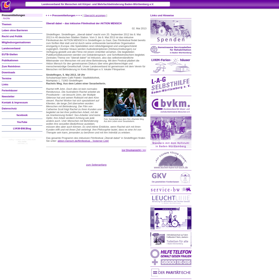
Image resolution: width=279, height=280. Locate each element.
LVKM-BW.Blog (22, 128)
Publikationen (10, 60)
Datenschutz (9, 108)
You (22, 122)
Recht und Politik (12, 36)
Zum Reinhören (11, 66)
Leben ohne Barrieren (15, 30)
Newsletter (8, 96)
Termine (6, 78)
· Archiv (6, 18)
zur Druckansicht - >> (134, 150)
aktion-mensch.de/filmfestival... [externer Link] (83, 140)
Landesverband (11, 48)
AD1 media (22, 142)
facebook (22, 115)
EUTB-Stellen (10, 54)
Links (5, 84)
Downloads (8, 72)
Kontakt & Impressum (15, 102)
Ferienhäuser (10, 90)
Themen (6, 24)
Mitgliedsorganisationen (16, 42)
